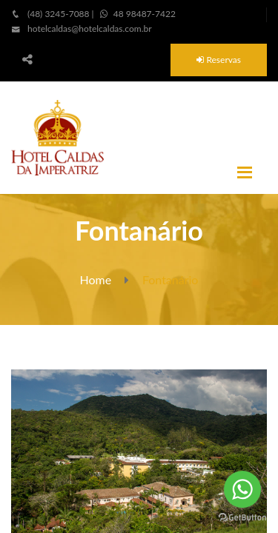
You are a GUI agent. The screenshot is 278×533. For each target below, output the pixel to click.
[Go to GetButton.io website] (242, 518)
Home (96, 279)
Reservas (218, 59)
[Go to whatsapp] (242, 489)
